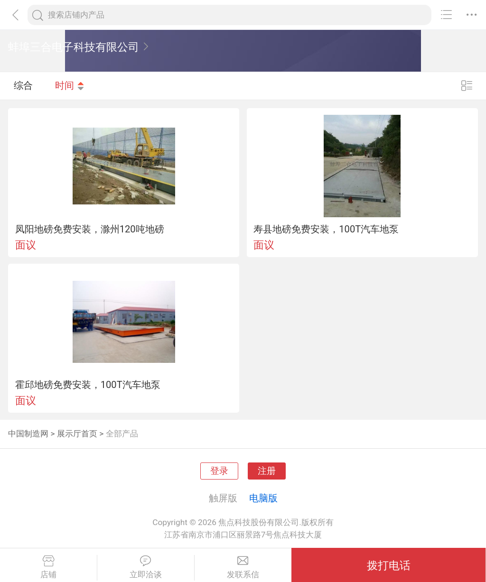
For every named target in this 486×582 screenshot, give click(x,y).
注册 (267, 471)
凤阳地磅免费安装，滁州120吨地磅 (89, 229)
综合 (23, 85)
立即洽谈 (145, 567)
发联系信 (243, 567)
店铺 (48, 567)
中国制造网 (28, 433)
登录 (219, 471)
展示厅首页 (77, 433)
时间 (69, 85)
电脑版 (263, 498)
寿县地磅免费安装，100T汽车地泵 (326, 229)
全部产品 (122, 433)
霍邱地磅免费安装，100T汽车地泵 (87, 384)
